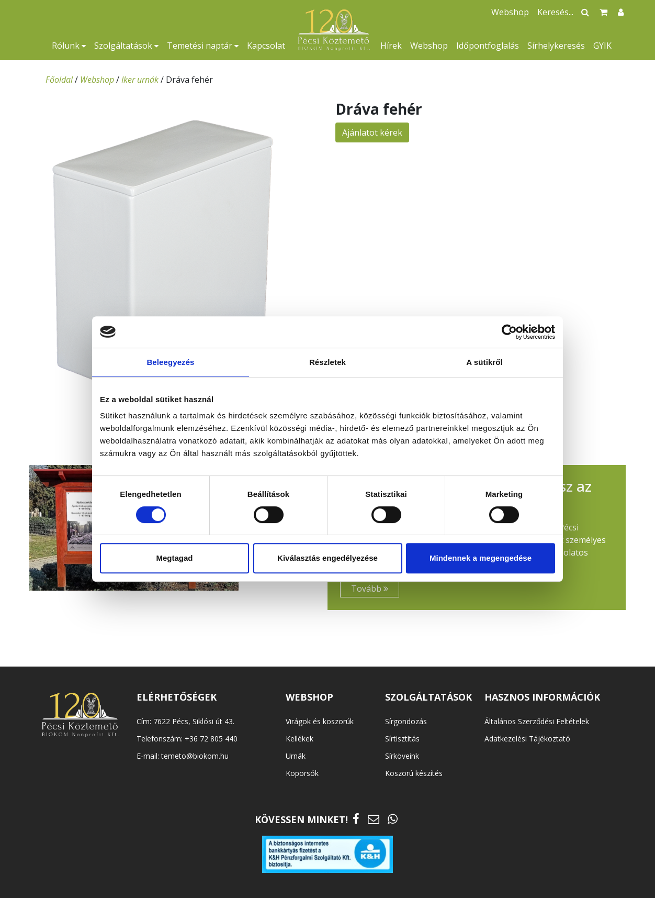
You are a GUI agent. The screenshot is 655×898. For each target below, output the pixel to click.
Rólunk (69, 45)
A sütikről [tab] (484, 362)
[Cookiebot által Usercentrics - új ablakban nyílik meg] (509, 332)
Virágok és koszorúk (320, 721)
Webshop (429, 45)
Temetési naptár (203, 45)
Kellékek (299, 739)
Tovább (369, 588)
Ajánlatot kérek (372, 132)
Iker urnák (140, 79)
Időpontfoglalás (487, 45)
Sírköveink (402, 756)
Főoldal (59, 79)
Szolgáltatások (126, 45)
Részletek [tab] (327, 362)
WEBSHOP (309, 697)
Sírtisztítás (402, 739)
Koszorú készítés (414, 773)
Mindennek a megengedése (481, 557)
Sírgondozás (406, 721)
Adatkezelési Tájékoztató (527, 739)
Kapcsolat (266, 45)
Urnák (296, 756)
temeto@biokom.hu (195, 756)
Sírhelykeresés (556, 45)
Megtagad (174, 557)
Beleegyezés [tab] (170, 362)
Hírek (391, 45)
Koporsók (302, 773)
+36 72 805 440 (211, 739)
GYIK (602, 45)
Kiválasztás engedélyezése (327, 557)
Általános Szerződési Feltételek (536, 721)
